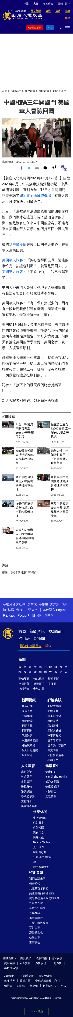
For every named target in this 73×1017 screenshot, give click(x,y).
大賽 (35, 3)
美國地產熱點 (29, 806)
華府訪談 (27, 735)
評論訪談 (54, 700)
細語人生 (52, 760)
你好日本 (38, 822)
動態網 (21, 985)
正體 (60, 3)
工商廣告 (34, 942)
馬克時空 (52, 750)
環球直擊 (27, 711)
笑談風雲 (26, 776)
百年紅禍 (34, 913)
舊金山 (21, 610)
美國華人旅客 (12, 260)
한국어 (49, 615)
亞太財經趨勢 (30, 750)
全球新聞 (27, 706)
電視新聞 (30, 90)
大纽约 (21, 604)
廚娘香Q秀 (39, 852)
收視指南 (41, 958)
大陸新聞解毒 (55, 755)
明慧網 (8, 985)
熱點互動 (52, 711)
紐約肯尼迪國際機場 (35, 196)
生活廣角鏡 (40, 817)
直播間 (39, 638)
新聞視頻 (29, 700)
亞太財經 (27, 755)
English (61, 610)
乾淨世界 (9, 980)
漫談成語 (26, 791)
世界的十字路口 (57, 745)
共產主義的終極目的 (41, 893)
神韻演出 (23, 688)
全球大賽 (38, 688)
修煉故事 (34, 937)
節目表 (24, 638)
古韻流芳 (26, 781)
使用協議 (9, 963)
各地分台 (48, 3)
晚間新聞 (44, 90)
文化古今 (26, 801)
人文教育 (28, 766)
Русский (23, 615)
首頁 (4, 90)
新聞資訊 (37, 631)
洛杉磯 (43, 604)
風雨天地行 (36, 917)
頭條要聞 (23, 678)
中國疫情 (19, 244)
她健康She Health (56, 776)
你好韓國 (38, 827)
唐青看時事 (54, 740)
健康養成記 (52, 786)
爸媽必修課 (28, 796)
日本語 (36, 615)
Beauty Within (41, 842)
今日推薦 (23, 683)
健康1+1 (50, 771)
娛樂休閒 (40, 812)
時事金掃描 (54, 715)
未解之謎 (26, 771)
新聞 (55, 90)
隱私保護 (57, 958)
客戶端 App (11, 968)
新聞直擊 (27, 725)
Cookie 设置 (36, 1011)
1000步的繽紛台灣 (43, 859)
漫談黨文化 (36, 932)
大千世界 (38, 847)
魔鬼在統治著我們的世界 (44, 898)
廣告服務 (40, 963)
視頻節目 (16, 90)
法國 (11, 610)
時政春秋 (52, 720)
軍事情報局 (54, 735)
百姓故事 (34, 927)
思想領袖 (52, 725)
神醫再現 (50, 791)
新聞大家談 (54, 706)
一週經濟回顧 (30, 740)
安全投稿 (25, 963)
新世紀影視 (49, 985)
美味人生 (38, 837)
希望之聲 (25, 980)
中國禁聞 (27, 715)
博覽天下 (38, 683)
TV (50, 27)
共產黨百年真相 (38, 888)
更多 (63, 985)
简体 (67, 3)
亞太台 (33, 610)
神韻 (26, 3)
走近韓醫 (50, 796)
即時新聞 (53, 678)
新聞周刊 (27, 730)
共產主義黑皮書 (38, 922)
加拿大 (32, 604)
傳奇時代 (34, 883)
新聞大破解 (54, 730)
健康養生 (52, 766)
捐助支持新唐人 (30, 645)
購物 (48, 645)
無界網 (34, 985)
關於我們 (25, 958)
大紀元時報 (45, 975)
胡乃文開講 (52, 781)
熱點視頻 (38, 678)
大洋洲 (54, 604)
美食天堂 (38, 832)
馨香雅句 (26, 786)
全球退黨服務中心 (46, 980)
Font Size (54, 167)
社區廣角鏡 (28, 745)
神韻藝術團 (27, 975)
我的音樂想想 (41, 867)
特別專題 (36, 873)
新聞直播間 (35, 27)
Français (9, 615)
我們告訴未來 (37, 878)
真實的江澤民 (37, 907)
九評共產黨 (36, 903)
